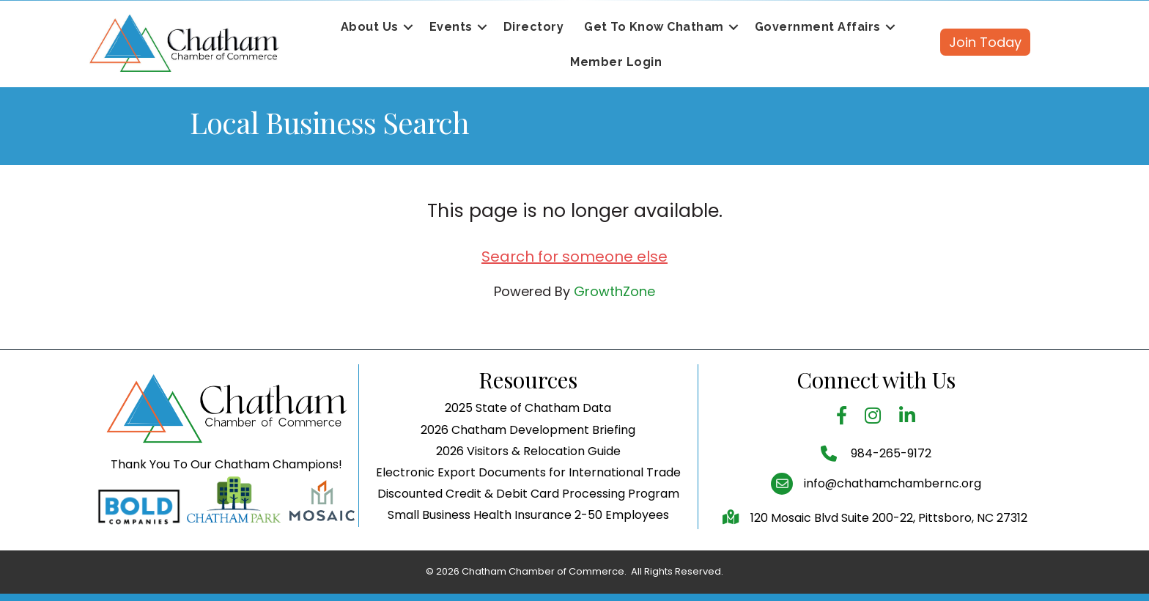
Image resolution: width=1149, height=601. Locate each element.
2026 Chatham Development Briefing (528, 429)
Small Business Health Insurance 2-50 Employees (528, 514)
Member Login (616, 62)
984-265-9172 (889, 453)
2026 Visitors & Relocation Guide (528, 451)
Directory (533, 27)
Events (451, 27)
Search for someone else (574, 256)
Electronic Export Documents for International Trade (528, 472)
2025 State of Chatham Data (528, 407)
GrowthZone (614, 291)
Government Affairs (818, 27)
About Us (370, 27)
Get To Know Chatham (654, 27)
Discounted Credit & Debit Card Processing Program (528, 493)
